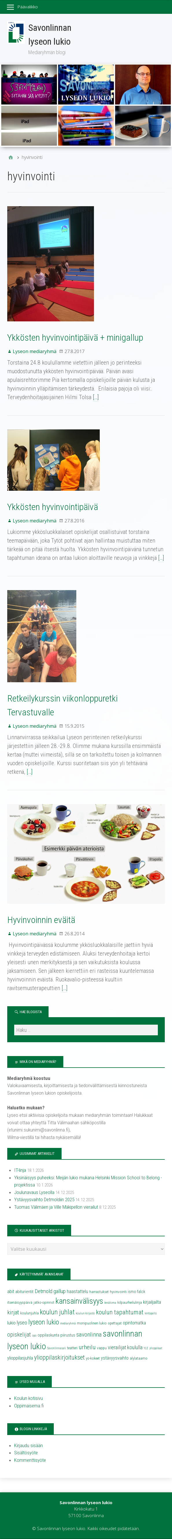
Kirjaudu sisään (28, 1445)
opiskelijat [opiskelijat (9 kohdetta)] (19, 1334)
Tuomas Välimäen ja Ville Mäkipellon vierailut (56, 1207)
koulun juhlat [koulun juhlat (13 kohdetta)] (57, 1312)
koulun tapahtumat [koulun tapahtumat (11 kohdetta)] (119, 1312)
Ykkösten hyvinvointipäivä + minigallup (75, 337)
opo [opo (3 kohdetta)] (34, 1335)
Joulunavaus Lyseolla (34, 1192)
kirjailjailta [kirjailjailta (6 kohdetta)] (152, 1302)
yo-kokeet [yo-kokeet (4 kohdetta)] (93, 1358)
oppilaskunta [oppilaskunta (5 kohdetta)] (48, 1335)
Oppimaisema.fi (29, 1406)
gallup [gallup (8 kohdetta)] (59, 1291)
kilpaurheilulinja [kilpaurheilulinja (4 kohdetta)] (129, 1302)
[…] (96, 397)
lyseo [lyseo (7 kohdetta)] (22, 1323)
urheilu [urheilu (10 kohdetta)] (87, 1347)
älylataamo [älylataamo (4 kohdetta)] (138, 1358)
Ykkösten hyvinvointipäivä (52, 506)
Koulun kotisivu (28, 1398)
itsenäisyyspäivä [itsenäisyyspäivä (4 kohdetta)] (19, 1302)
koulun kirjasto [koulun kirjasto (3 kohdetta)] (85, 1313)
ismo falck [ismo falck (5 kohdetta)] (136, 1291)
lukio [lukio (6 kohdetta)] (11, 1323)
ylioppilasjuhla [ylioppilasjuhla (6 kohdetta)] (20, 1358)
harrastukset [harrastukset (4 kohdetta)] (99, 1292)
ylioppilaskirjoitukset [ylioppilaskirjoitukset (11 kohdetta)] (59, 1357)
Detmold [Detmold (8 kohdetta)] (43, 1291)
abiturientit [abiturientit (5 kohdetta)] (24, 1291)
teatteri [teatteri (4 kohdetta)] (72, 1348)
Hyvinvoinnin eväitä (41, 919)
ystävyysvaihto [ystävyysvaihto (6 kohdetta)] (115, 1358)
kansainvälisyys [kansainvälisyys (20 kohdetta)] (79, 1301)
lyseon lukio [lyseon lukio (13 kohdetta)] (43, 1322)
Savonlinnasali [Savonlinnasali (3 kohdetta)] (56, 1348)
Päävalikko (27, 7)
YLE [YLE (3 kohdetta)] (146, 1348)
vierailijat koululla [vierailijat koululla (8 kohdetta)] (125, 1347)
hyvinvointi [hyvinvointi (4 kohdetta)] (118, 1292)
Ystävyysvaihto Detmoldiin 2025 (44, 1199)
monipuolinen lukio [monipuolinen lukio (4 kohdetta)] (92, 1323)
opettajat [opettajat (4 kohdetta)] (115, 1323)
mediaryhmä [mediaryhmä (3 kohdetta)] (68, 1323)
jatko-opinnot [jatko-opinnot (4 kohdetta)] (44, 1302)
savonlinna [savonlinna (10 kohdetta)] (89, 1334)
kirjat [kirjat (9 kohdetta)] (13, 1312)
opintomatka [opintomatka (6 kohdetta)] (134, 1323)
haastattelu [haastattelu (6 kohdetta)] (77, 1291)
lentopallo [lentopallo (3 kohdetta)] (151, 1313)
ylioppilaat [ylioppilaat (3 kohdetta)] (155, 1348)
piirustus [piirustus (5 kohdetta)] (67, 1335)
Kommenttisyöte (30, 1460)
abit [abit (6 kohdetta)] (10, 1291)
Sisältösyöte (26, 1452)
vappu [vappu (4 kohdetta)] (102, 1348)
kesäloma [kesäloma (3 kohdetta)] (110, 1303)
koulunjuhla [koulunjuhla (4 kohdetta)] (29, 1313)
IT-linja (20, 1170)
